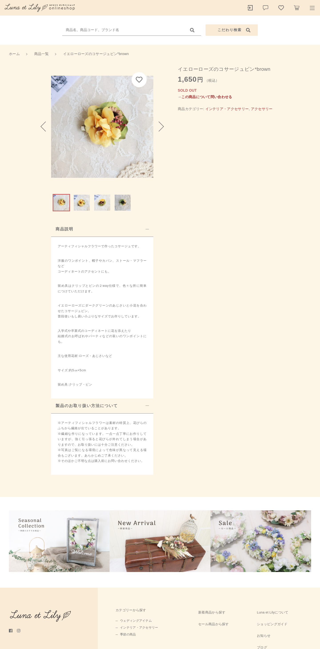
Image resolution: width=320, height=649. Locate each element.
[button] (45, 126)
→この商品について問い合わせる (205, 97)
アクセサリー (262, 109)
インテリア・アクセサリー (227, 109)
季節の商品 (128, 634)
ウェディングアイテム (136, 620)
